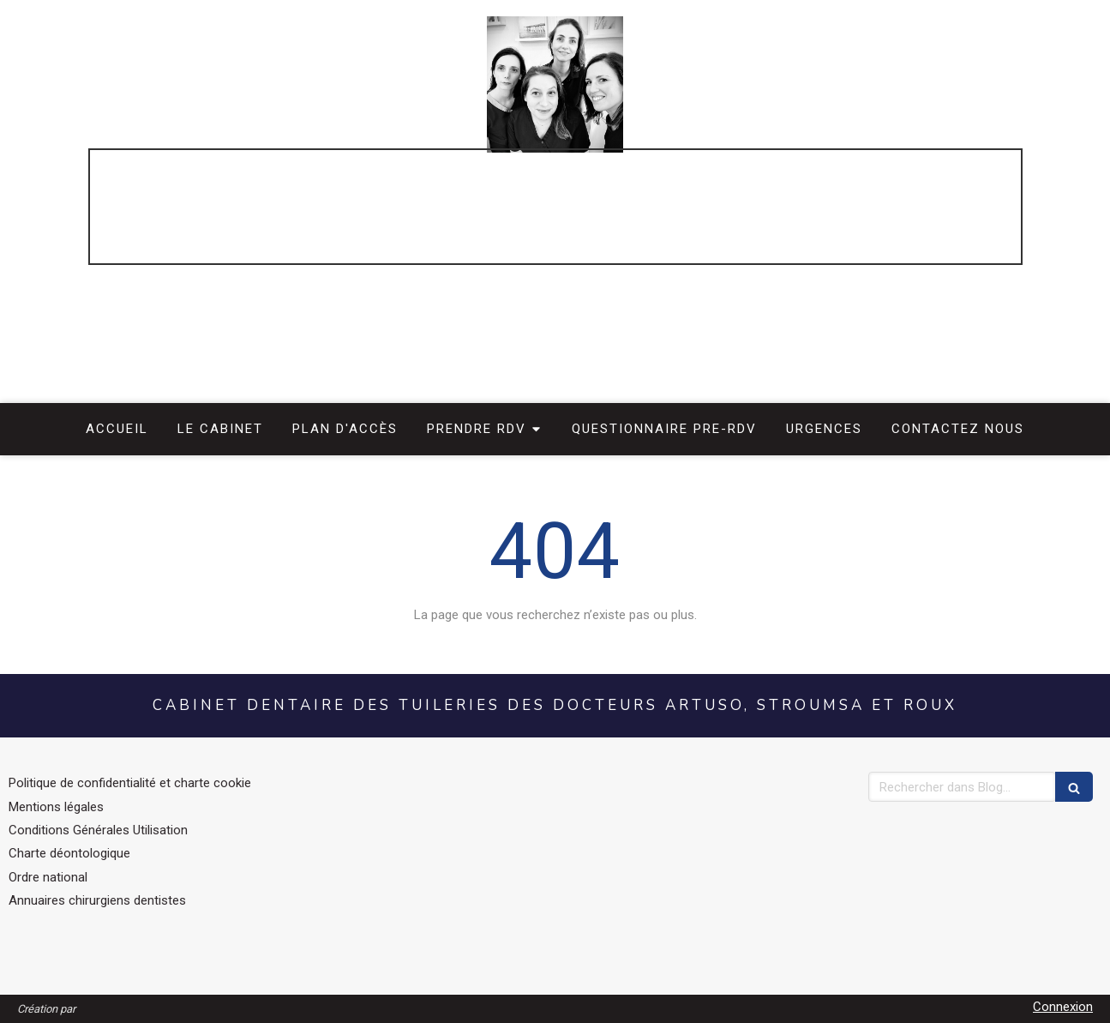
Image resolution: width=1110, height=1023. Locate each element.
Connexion (1063, 1006)
